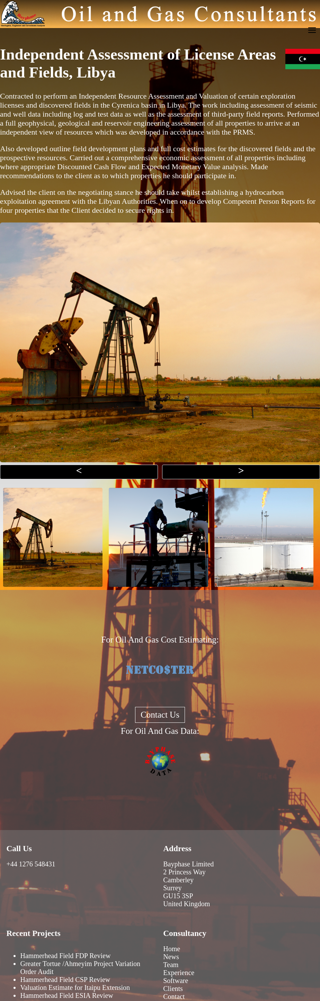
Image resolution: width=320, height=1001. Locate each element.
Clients (173, 988)
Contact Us (160, 714)
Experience (178, 972)
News (171, 957)
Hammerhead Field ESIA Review (66, 995)
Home (171, 949)
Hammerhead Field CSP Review (65, 979)
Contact (174, 996)
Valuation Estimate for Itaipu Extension (75, 987)
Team (170, 964)
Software (175, 980)
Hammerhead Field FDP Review (65, 955)
